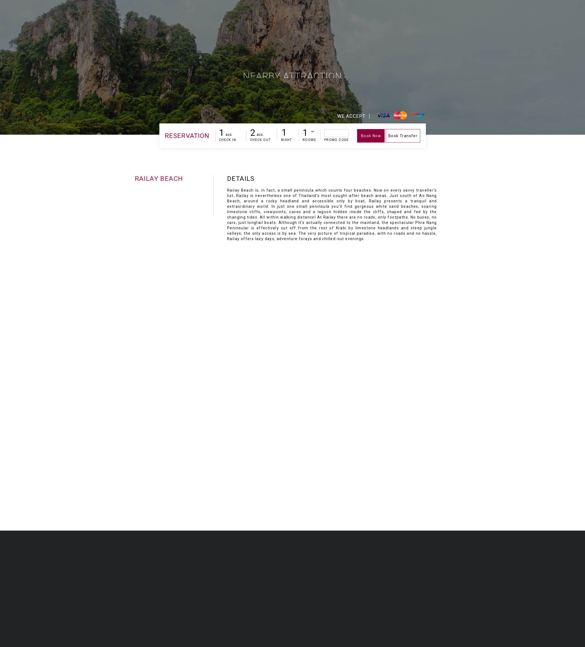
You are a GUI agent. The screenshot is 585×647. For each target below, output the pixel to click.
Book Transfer (403, 136)
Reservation (187, 136)
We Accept (351, 116)
